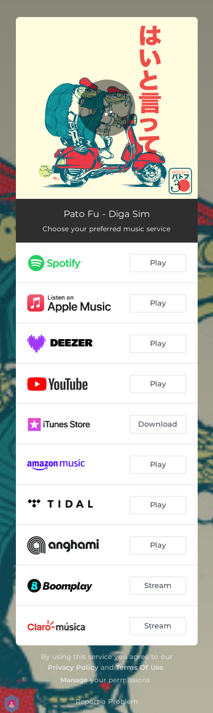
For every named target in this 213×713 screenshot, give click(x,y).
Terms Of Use (140, 667)
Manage (74, 680)
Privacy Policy (73, 667)
